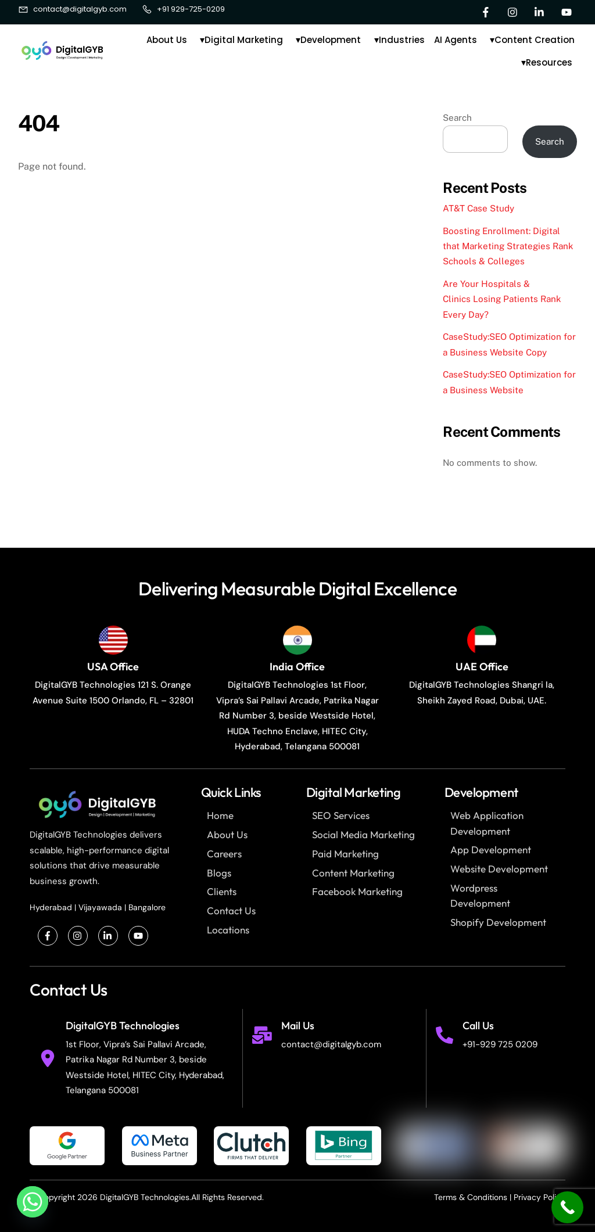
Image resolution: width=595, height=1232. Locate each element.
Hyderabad (51, 907)
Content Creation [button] (536, 41)
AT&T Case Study (478, 208)
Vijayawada (100, 907)
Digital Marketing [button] (246, 41)
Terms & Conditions (470, 1197)
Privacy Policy (539, 1197)
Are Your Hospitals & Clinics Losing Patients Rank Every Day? (502, 299)
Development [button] (332, 41)
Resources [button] (551, 63)
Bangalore (147, 907)
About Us (166, 40)
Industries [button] (404, 41)
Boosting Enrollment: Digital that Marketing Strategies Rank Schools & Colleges (508, 246)
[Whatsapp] (32, 1201)
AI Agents (455, 40)
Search (457, 118)
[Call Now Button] (567, 1207)
